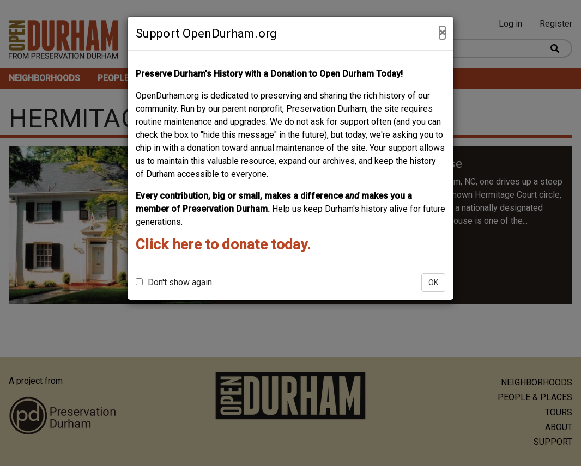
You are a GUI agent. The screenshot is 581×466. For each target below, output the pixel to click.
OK (433, 282)
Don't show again (174, 282)
